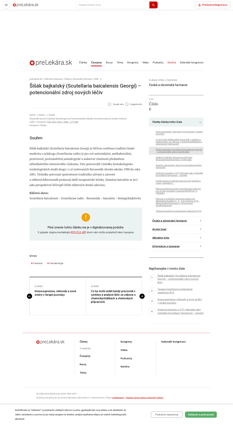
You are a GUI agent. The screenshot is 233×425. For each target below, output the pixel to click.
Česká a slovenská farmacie (78, 79)
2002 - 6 (97, 79)
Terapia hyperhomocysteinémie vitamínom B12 (178, 211)
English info (133, 104)
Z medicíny (85, 348)
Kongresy (132, 62)
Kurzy (109, 62)
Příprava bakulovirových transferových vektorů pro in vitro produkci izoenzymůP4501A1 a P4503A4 (178, 191)
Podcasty (158, 62)
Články (83, 62)
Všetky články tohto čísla (167, 121)
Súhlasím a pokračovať (201, 414)
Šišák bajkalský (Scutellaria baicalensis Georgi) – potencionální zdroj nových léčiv (179, 150)
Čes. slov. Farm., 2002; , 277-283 (62, 122)
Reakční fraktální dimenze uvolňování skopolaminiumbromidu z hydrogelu (174, 158)
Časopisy (96, 62)
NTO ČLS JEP (78, 232)
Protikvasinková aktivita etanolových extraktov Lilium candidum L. (178, 182)
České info (115, 104)
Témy (120, 62)
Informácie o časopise (166, 246)
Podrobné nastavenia (166, 414)
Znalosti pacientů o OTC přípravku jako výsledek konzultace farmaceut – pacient (179, 174)
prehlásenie (118, 397)
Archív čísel (159, 229)
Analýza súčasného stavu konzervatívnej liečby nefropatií (179, 166)
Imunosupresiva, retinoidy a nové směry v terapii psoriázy (55, 293)
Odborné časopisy (53, 79)
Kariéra (172, 62)
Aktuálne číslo (160, 237)
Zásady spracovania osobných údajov (144, 397)
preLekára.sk (20, 6)
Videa (145, 62)
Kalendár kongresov (191, 62)
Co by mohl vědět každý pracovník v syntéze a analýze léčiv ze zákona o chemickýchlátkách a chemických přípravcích (113, 296)
